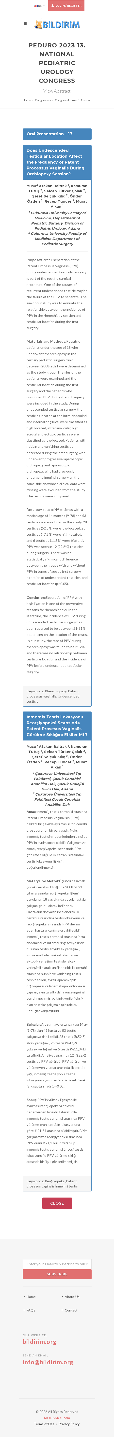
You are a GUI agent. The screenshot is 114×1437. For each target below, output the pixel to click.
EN (39, 5)
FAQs (31, 1310)
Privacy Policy (69, 1424)
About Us (72, 1297)
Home (27, 100)
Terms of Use (44, 1424)
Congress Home (66, 100)
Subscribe (57, 1274)
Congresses (43, 100)
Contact (71, 1310)
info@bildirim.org (48, 1362)
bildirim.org (40, 1341)
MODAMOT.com (57, 1418)
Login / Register (66, 5)
